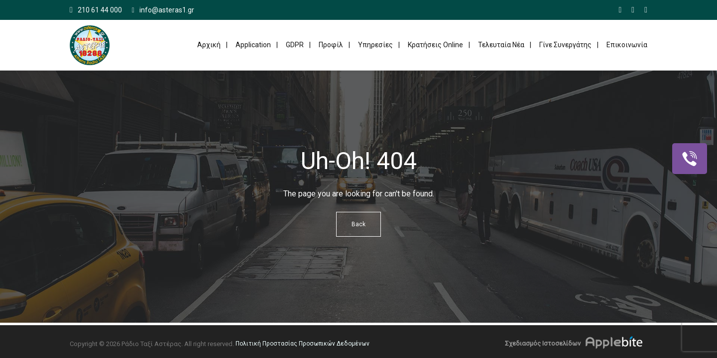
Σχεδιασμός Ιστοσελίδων (543, 343)
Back (358, 224)
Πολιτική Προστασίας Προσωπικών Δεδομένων (302, 343)
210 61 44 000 (100, 10)
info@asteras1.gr (163, 10)
